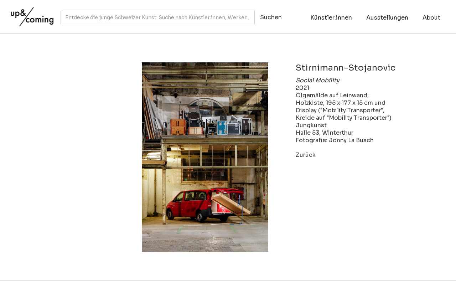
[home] (30, 13)
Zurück (306, 155)
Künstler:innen (331, 17)
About (431, 17)
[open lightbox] (175, 157)
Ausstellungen (387, 17)
